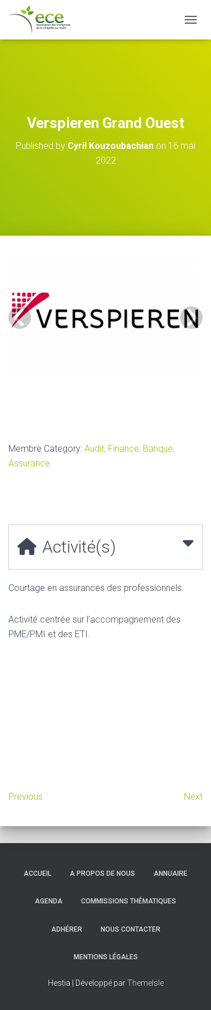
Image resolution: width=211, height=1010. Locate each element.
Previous (25, 796)
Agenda (48, 901)
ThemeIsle (145, 982)
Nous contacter (130, 929)
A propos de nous (102, 873)
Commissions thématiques (128, 901)
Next (193, 796)
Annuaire (170, 873)
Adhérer (66, 929)
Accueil (37, 873)
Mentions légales (106, 957)
